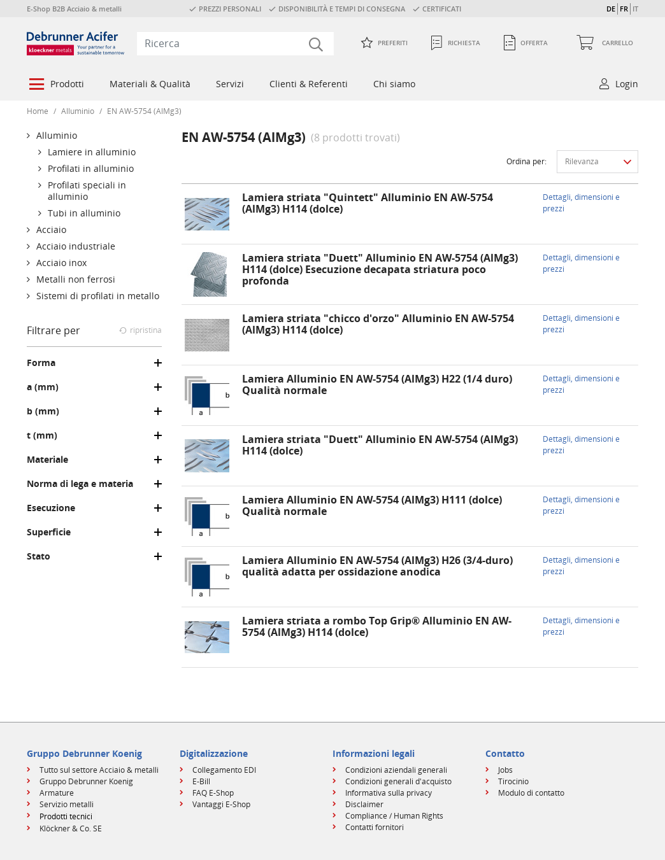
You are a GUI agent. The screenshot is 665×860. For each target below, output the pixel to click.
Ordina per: (526, 161)
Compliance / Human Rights (394, 815)
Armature (56, 792)
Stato (38, 556)
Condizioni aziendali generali (396, 770)
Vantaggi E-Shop (221, 804)
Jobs (505, 770)
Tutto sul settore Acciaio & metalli (99, 770)
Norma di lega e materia (80, 484)
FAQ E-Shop (213, 792)
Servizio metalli (66, 804)
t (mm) (42, 435)
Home (37, 111)
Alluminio (77, 111)
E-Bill (201, 781)
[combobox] (235, 43)
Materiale (47, 459)
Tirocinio (513, 781)
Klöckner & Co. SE (70, 828)
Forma (41, 363)
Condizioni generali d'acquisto (398, 781)
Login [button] (626, 84)
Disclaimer (364, 804)
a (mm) (43, 387)
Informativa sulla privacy (388, 792)
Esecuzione (51, 508)
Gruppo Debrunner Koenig (86, 781)
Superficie (49, 532)
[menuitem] (55, 85)
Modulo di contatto (531, 792)
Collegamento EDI (224, 770)
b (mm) (43, 411)
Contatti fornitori (374, 827)
